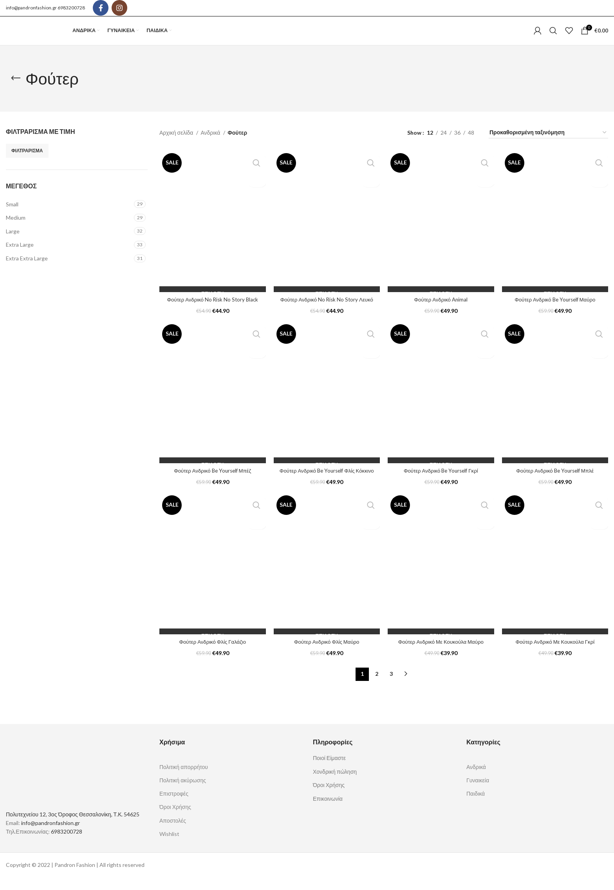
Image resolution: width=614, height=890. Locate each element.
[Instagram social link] (119, 8)
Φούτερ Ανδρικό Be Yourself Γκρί (440, 483)
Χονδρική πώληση (335, 784)
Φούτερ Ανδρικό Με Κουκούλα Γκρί (555, 654)
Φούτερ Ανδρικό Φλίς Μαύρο (326, 654)
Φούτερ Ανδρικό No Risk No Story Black (212, 312)
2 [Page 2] (376, 686)
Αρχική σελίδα (176, 145)
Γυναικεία (477, 793)
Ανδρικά (210, 145)
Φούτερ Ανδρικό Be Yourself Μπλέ (555, 483)
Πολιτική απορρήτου (183, 779)
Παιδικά (475, 806)
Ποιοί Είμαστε (329, 770)
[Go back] (15, 91)
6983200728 (71, 8)
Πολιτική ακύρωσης (182, 793)
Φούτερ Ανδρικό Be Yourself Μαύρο (555, 312)
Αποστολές (172, 833)
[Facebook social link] (100, 8)
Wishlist (169, 846)
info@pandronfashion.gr (31, 8)
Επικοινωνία (328, 811)
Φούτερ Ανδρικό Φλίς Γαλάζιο (212, 654)
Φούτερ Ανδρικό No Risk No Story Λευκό (326, 312)
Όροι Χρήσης (175, 819)
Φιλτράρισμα (27, 163)
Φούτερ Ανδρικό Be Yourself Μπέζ (212, 483)
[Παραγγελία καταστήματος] (548, 145)
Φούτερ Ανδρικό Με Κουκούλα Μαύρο (440, 654)
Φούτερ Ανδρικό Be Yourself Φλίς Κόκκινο (326, 483)
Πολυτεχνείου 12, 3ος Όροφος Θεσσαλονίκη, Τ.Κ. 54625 (72, 826)
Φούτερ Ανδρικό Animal (441, 312)
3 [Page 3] (391, 686)
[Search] (553, 37)
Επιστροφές (173, 806)
